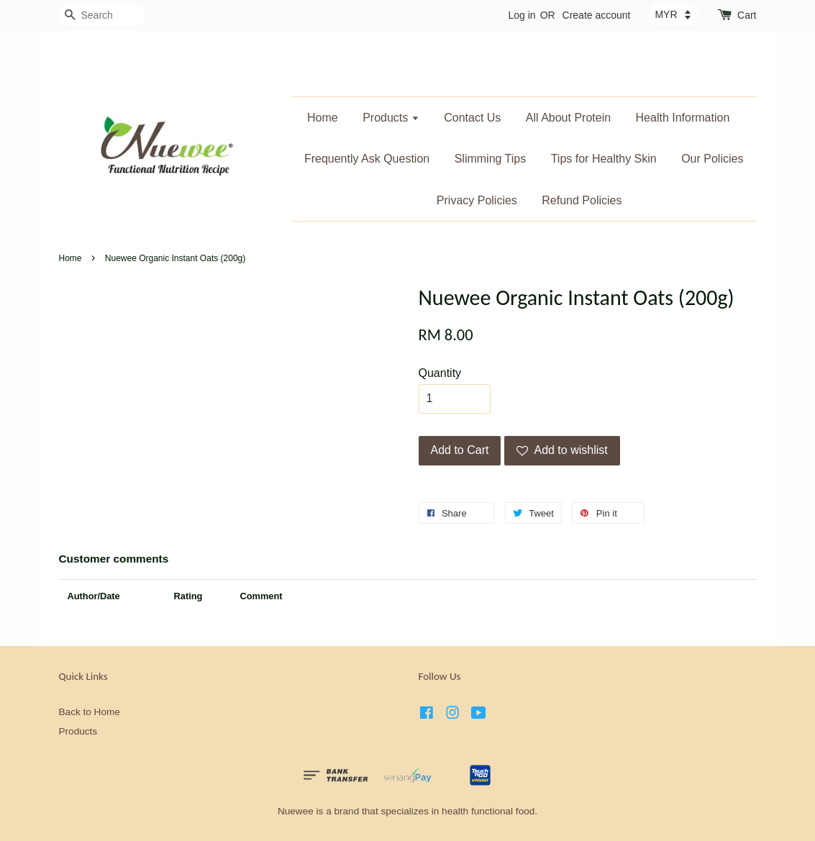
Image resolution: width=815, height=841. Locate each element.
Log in (521, 15)
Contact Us (472, 118)
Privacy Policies (477, 200)
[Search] (102, 15)
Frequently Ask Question (366, 159)
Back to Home (89, 711)
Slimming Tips (491, 159)
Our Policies (712, 159)
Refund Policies (582, 200)
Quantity (440, 373)
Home (322, 118)
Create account (597, 15)
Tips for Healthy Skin (604, 159)
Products (391, 118)
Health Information (683, 118)
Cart (746, 15)
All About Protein (568, 118)
